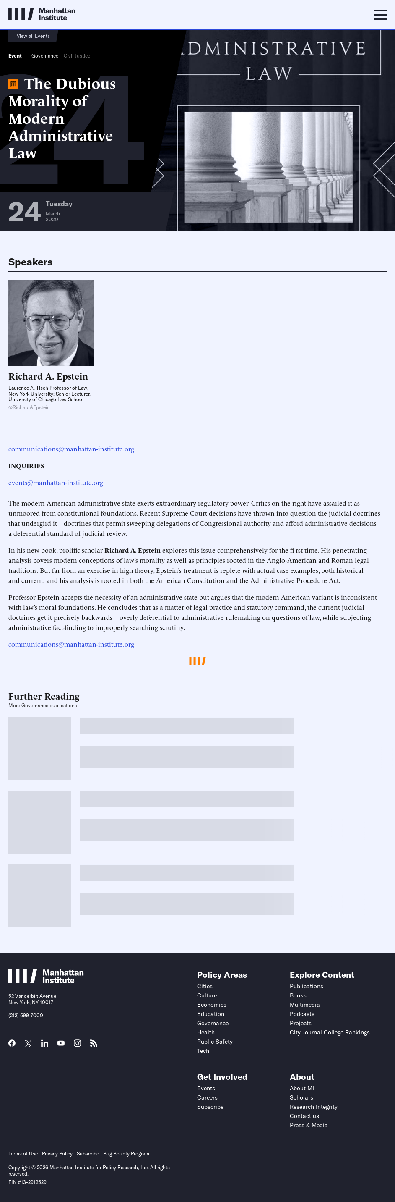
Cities (205, 986)
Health (206, 1032)
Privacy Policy (57, 1153)
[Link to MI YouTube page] (61, 1044)
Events (206, 1088)
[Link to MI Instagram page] (77, 1046)
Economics (211, 1004)
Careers (207, 1097)
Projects (301, 1023)
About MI (302, 1088)
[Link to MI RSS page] (93, 1045)
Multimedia (305, 1004)
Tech (203, 1051)
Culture (207, 995)
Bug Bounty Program (126, 1153)
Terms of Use (23, 1153)
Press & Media (309, 1125)
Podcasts (302, 1014)
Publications (306, 986)
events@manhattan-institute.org (55, 482)
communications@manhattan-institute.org (71, 448)
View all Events (33, 36)
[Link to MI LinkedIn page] (44, 1045)
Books (298, 995)
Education (210, 1014)
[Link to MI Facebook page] (12, 1045)
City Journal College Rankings (330, 1032)
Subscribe (210, 1106)
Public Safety (215, 1041)
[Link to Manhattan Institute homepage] (46, 980)
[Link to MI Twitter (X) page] (28, 1044)
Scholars (301, 1097)
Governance (44, 55)
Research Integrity (314, 1106)
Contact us (304, 1116)
